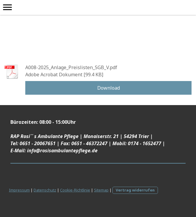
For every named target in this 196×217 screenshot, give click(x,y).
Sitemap (101, 190)
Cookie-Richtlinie (75, 190)
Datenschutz (45, 190)
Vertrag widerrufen (135, 190)
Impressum (19, 190)
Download (108, 88)
